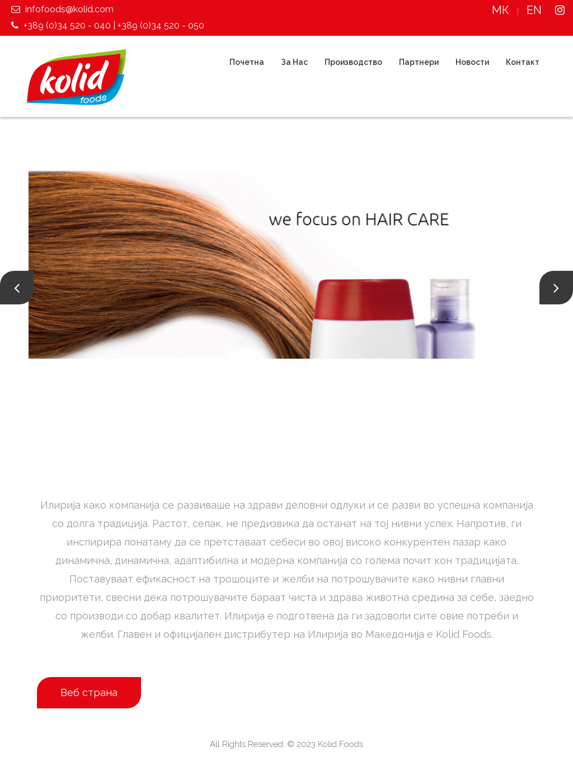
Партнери (419, 62)
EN (534, 10)
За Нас (294, 62)
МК (500, 10)
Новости (472, 62)
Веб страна (89, 692)
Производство (353, 62)
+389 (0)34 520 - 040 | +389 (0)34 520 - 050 (106, 25)
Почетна (246, 62)
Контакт (522, 62)
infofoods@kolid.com (61, 9)
